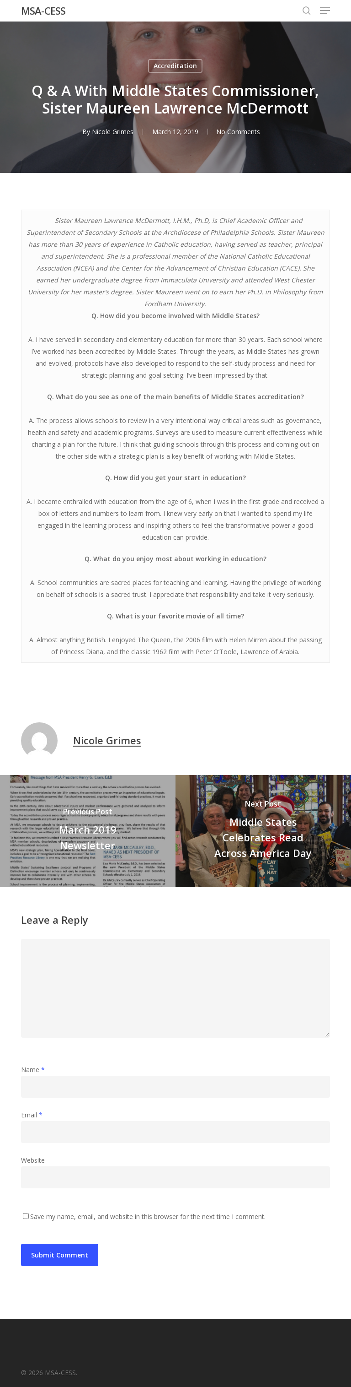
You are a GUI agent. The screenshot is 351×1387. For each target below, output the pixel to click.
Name (33, 1069)
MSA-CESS (43, 10)
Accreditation (175, 65)
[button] (325, 10)
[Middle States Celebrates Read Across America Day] (263, 831)
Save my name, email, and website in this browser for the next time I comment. (148, 1216)
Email (32, 1115)
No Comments (238, 131)
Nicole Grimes (112, 131)
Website (33, 1160)
